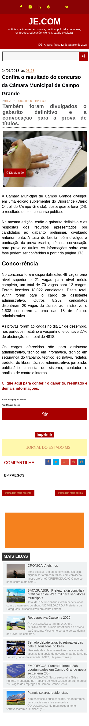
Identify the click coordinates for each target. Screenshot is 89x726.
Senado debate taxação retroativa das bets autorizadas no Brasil (55, 645)
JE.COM (44, 21)
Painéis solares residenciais (48, 693)
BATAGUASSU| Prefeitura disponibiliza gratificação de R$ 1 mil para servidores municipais (56, 594)
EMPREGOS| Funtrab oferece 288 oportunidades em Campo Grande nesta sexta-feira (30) (57, 669)
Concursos (24, 101)
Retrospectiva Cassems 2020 (49, 618)
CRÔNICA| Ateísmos (43, 566)
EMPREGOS (40, 101)
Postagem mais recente (18, 493)
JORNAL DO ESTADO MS (48, 448)
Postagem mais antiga (70, 493)
